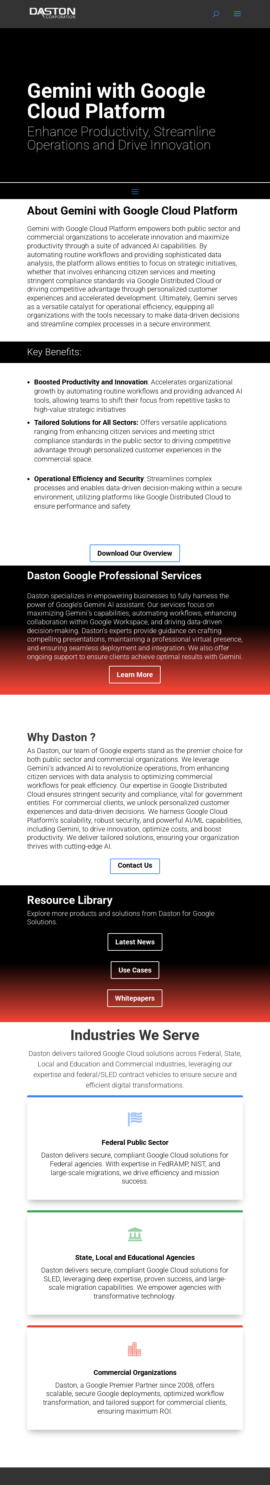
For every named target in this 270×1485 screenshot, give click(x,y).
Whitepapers (135, 998)
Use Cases (135, 970)
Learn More (135, 674)
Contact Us (135, 865)
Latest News (135, 942)
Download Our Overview (134, 553)
